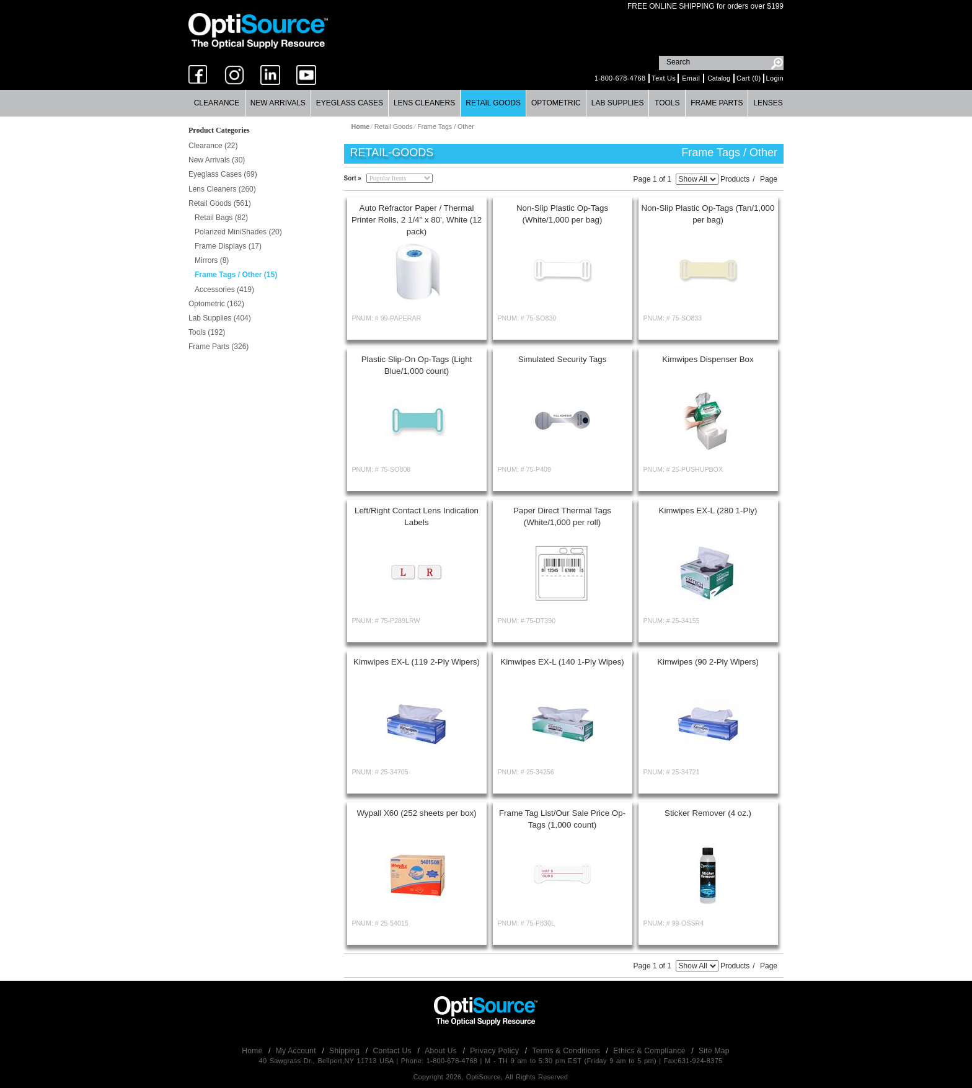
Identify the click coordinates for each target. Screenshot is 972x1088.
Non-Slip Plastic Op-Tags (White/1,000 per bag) (562, 213)
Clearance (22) (212, 145)
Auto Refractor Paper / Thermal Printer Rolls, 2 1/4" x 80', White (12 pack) (416, 219)
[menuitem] (216, 103)
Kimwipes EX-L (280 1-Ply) (708, 510)
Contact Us (393, 1050)
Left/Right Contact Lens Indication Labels (417, 516)
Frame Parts (717, 103)
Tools (667, 103)
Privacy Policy (495, 1050)
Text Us (664, 78)
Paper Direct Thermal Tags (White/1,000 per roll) (562, 516)
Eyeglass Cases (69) (222, 174)
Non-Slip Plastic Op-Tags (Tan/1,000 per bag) (708, 213)
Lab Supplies (617, 103)
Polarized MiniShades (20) (238, 232)
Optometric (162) (216, 303)
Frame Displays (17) (228, 246)
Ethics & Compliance (650, 1050)
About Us (442, 1050)
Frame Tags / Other (445, 126)
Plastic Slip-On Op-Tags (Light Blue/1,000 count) (416, 365)
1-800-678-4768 (619, 78)
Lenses (767, 103)
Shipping (345, 1050)
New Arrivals (278, 103)
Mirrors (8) (212, 260)
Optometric (556, 103)
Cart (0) (748, 78)
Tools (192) (206, 332)
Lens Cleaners (424, 103)
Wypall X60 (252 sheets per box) (416, 813)
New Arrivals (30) (216, 160)
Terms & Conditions (567, 1050)
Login (775, 78)
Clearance (216, 103)
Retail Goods (493, 103)
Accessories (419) (224, 289)
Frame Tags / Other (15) (236, 274)
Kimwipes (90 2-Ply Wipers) (708, 661)
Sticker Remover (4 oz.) (708, 813)
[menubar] (485, 103)
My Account (297, 1050)
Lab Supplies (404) (219, 318)
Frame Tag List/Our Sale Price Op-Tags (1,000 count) (562, 818)
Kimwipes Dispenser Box (707, 359)
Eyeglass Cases (349, 103)
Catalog (718, 78)
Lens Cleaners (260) (222, 189)
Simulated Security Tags (562, 359)
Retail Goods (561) (219, 203)
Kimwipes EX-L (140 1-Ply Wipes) (562, 661)
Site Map (714, 1050)
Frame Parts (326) (218, 346)
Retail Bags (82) (221, 217)
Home (253, 1050)
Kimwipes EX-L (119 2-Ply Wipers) (416, 661)
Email (691, 78)
